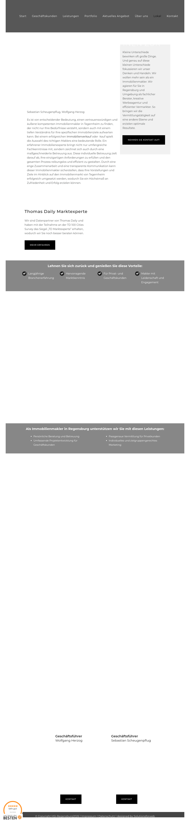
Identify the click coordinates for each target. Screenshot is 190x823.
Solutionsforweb (144, 812)
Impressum (88, 812)
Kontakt (71, 796)
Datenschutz (106, 812)
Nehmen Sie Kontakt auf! (144, 136)
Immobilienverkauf (79, 133)
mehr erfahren (40, 241)
